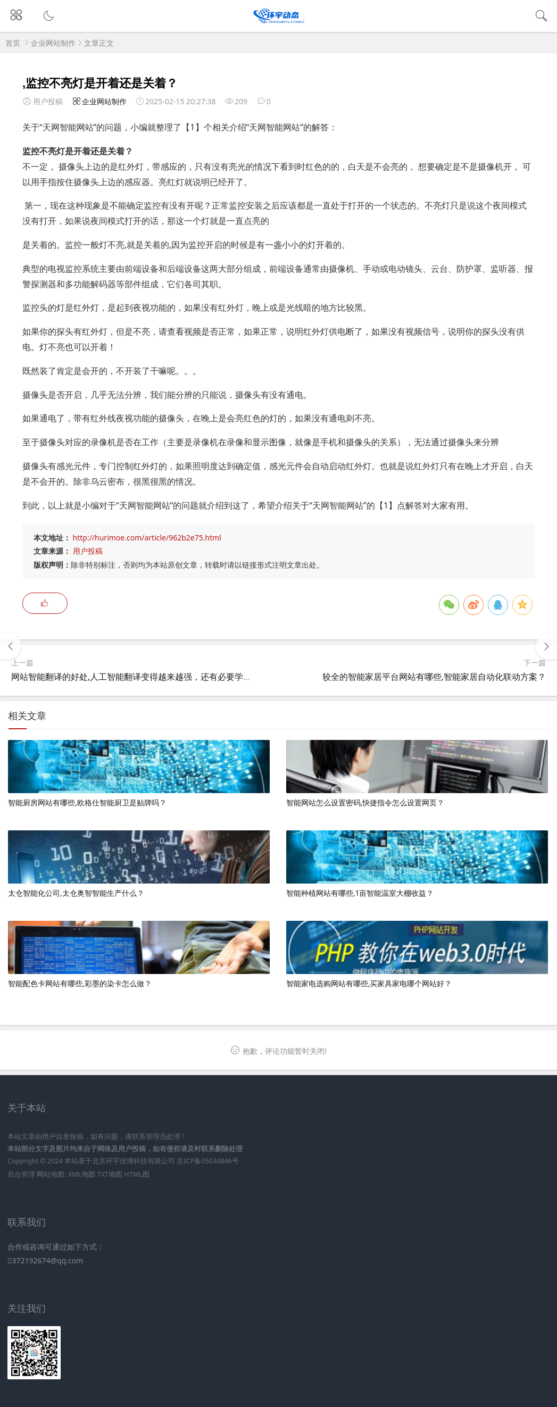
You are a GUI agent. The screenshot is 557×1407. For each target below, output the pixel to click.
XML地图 (81, 1174)
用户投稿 (88, 551)
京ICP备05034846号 (207, 1160)
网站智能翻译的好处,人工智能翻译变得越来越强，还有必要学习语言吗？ (148, 676)
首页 (12, 43)
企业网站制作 (53, 43)
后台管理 (21, 1174)
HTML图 (136, 1174)
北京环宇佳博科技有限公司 (133, 1160)
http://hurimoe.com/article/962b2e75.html (147, 537)
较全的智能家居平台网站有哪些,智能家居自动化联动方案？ (434, 676)
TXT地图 (109, 1174)
